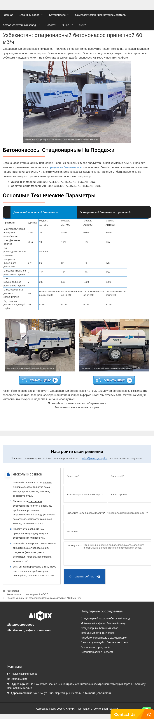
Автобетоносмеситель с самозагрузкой (104, 637)
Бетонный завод (32, 15)
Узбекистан (13, 590)
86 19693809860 (17, 678)
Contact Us (125, 714)
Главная (8, 14)
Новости (51, 25)
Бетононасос (61, 15)
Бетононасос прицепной (95, 647)
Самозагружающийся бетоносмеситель (100, 14)
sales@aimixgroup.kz (94, 458)
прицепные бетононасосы (65, 167)
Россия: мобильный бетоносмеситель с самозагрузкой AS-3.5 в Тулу (44, 598)
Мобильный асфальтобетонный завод (103, 623)
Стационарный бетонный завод (99, 628)
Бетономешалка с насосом (97, 652)
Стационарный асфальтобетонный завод (105, 618)
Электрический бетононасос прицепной (105, 212)
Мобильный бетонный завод (98, 632)
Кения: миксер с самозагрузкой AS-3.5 (27, 594)
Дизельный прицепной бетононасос (36, 212)
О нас (69, 25)
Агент (82, 25)
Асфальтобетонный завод (23, 25)
